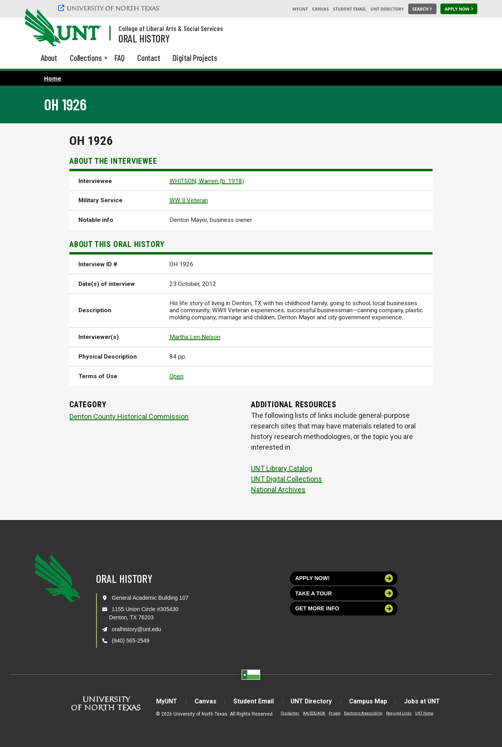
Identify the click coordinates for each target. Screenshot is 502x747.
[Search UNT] (422, 9)
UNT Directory (387, 9)
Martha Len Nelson (194, 337)
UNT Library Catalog (281, 468)
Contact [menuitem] (148, 57)
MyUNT (300, 9)
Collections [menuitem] (86, 58)
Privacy (333, 713)
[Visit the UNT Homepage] (89, 28)
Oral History (144, 38)
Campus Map (369, 701)
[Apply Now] (458, 9)
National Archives (278, 489)
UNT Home (422, 713)
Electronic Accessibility (361, 713)
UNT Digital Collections (286, 479)
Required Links (397, 713)
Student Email (349, 9)
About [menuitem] (49, 57)
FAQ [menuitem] (120, 57)
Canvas (320, 9)
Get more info (344, 608)
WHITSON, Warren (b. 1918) (206, 181)
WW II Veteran (188, 200)
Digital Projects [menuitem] (195, 57)
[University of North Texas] (110, 8)
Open (176, 376)
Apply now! (344, 578)
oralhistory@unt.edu (136, 629)
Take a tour (344, 593)
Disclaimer (288, 713)
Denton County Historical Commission (129, 416)
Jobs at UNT (424, 701)
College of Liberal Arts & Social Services (170, 28)
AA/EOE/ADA (312, 713)
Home (52, 78)
